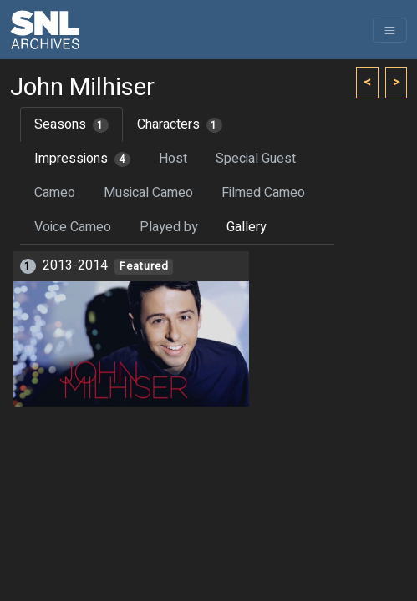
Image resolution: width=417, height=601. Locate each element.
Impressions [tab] (82, 159)
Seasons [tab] (71, 124)
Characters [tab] (179, 124)
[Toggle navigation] (390, 30)
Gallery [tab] (246, 227)
